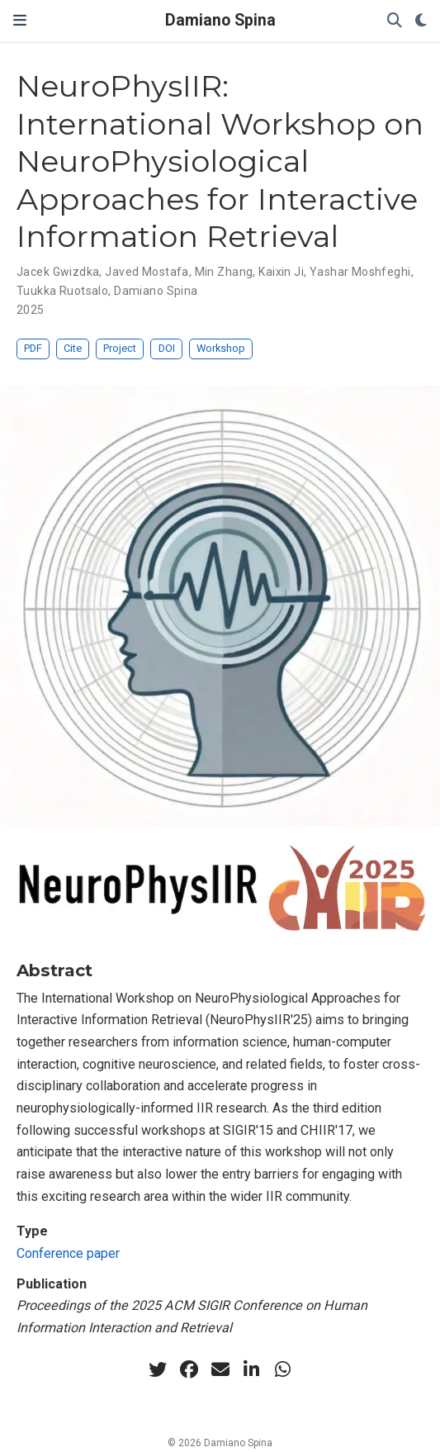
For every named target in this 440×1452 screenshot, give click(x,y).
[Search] (394, 21)
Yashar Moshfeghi (360, 271)
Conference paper (68, 1253)
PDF (33, 348)
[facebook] (189, 1369)
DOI (166, 348)
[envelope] (220, 1369)
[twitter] (157, 1369)
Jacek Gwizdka (58, 271)
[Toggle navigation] (19, 20)
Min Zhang (224, 271)
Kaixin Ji (281, 271)
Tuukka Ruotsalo (62, 290)
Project (119, 348)
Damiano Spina (220, 20)
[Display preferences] (421, 21)
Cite (73, 348)
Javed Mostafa (146, 271)
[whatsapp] (283, 1369)
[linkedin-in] (251, 1369)
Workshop (220, 348)
